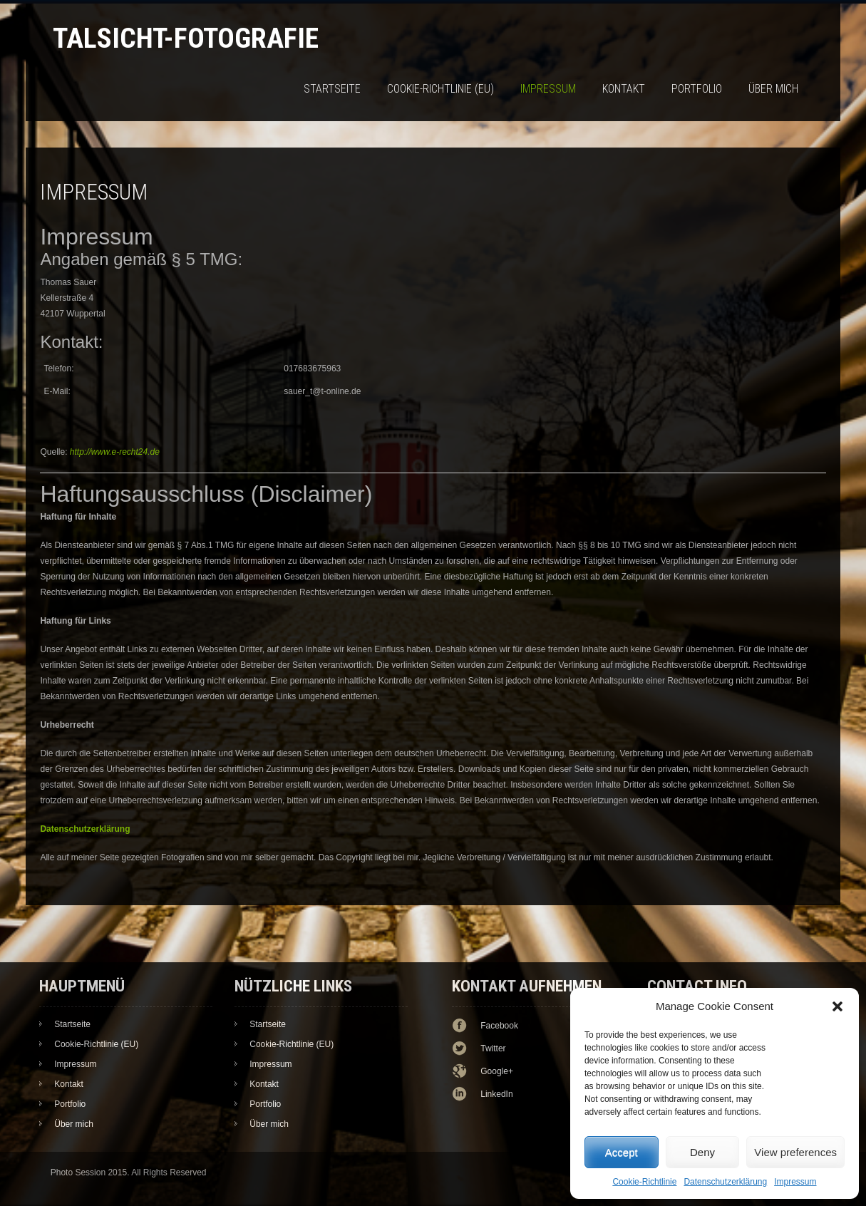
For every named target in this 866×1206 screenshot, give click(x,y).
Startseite (332, 89)
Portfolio (696, 89)
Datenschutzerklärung (725, 1182)
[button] (837, 1006)
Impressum (795, 1182)
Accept (621, 1152)
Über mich (773, 89)
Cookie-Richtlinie (644, 1182)
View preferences (795, 1152)
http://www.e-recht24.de (115, 452)
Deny (702, 1152)
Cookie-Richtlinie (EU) (440, 89)
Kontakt (623, 89)
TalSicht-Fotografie (186, 38)
